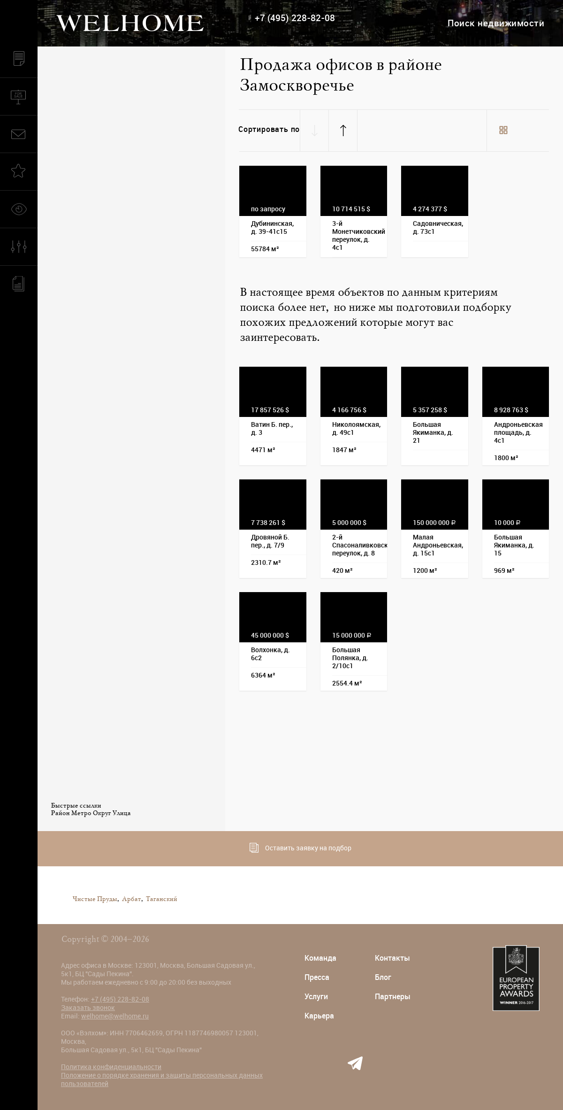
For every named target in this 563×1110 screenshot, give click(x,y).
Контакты (392, 958)
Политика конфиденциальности (111, 1067)
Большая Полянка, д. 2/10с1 (350, 658)
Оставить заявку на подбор (300, 848)
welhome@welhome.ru (115, 1016)
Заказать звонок (88, 1007)
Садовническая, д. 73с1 (438, 227)
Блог (383, 977)
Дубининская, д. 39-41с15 (272, 227)
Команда (320, 958)
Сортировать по (269, 129)
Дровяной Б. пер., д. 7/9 (270, 541)
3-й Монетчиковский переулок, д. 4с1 (358, 235)
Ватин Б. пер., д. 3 (272, 428)
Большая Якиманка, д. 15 (514, 545)
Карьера (319, 1015)
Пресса (316, 977)
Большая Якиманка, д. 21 (433, 432)
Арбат (131, 899)
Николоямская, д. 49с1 (356, 428)
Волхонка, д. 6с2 (270, 654)
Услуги (316, 996)
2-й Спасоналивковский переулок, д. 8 (360, 545)
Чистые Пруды (94, 899)
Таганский (161, 899)
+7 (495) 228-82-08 (295, 18)
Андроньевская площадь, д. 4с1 (518, 432)
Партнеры (393, 996)
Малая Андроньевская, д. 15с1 (438, 545)
